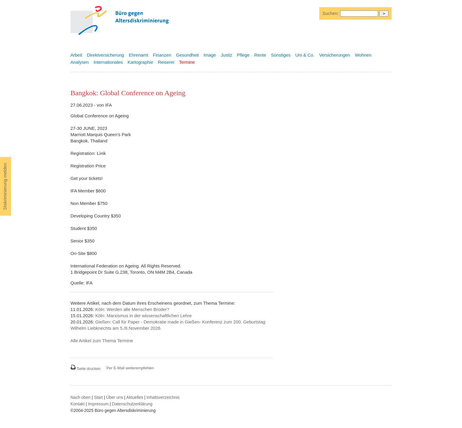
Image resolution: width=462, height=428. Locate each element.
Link (101, 153)
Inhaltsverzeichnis (163, 397)
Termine (187, 62)
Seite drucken (85, 368)
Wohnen (363, 54)
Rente (260, 54)
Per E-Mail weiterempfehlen (130, 368)
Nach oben (80, 397)
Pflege (243, 54)
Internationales (108, 62)
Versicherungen (334, 54)
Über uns (114, 397)
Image (210, 54)
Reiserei (166, 62)
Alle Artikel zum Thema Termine (101, 340)
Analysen (79, 62)
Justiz (226, 54)
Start (98, 397)
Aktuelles (134, 397)
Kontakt (77, 403)
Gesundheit (187, 54)
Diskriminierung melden (4, 186)
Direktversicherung (105, 54)
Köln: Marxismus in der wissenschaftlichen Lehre (143, 315)
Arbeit (76, 54)
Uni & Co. (304, 54)
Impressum (98, 403)
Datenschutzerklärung (132, 403)
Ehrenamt (138, 54)
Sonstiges (280, 54)
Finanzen (162, 54)
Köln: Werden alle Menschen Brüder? (132, 309)
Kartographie (140, 62)
